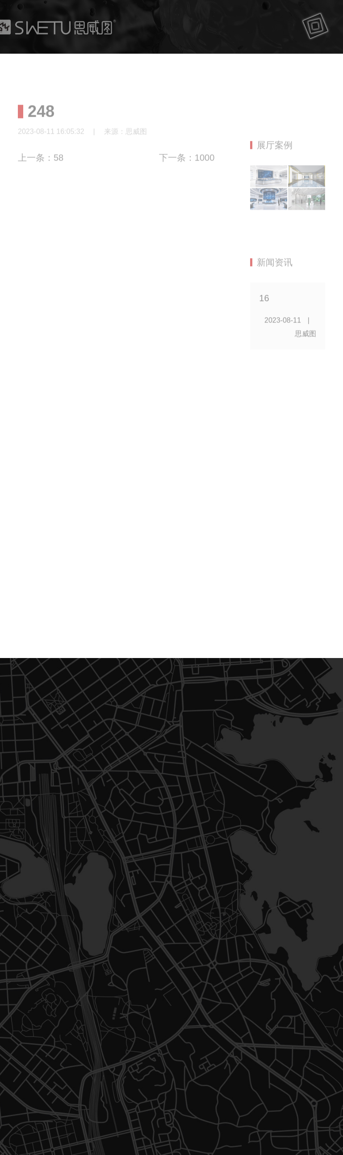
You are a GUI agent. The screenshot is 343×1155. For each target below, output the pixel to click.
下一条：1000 (187, 161)
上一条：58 (40, 161)
